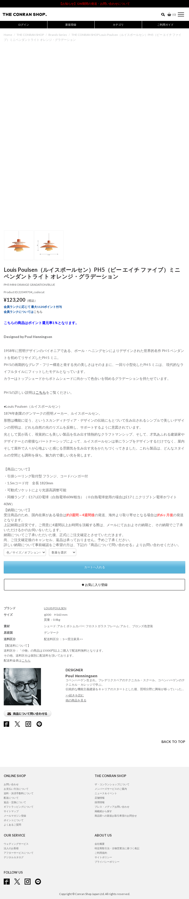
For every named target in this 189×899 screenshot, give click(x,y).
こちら (38, 312)
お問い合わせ (11, 784)
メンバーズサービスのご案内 (111, 788)
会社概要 (100, 843)
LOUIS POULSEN (55, 608)
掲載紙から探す (103, 811)
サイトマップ (11, 811)
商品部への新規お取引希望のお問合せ (116, 815)
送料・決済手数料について (19, 793)
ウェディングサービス (16, 843)
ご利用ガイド (165, 24)
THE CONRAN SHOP (30, 35)
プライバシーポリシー (107, 861)
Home (8, 35)
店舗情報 (100, 797)
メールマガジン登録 (15, 815)
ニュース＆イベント (106, 793)
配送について (11, 797)
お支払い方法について (16, 788)
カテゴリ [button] (118, 24)
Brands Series (57, 35)
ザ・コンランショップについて (112, 784)
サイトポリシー (103, 857)
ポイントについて (14, 820)
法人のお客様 (11, 848)
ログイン (23, 24)
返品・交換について (15, 802)
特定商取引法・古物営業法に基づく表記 (117, 848)
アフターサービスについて (19, 852)
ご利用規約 (101, 852)
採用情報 (100, 802)
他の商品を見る (76, 700)
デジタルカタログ (14, 857)
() (171, 14)
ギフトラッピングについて (19, 806)
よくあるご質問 (12, 824)
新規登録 (70, 24)
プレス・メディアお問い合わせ (112, 806)
